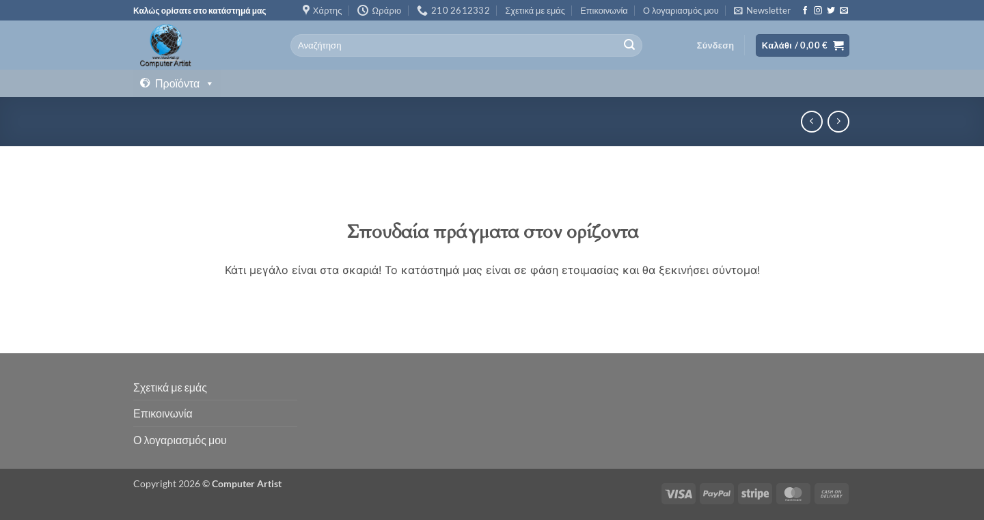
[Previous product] (838, 121)
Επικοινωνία (603, 10)
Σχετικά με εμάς (535, 10)
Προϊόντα (185, 83)
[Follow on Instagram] (818, 11)
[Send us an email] (844, 11)
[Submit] (629, 45)
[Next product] (811, 121)
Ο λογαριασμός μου (681, 10)
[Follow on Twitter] (831, 11)
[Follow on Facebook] (805, 11)
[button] (762, 10)
